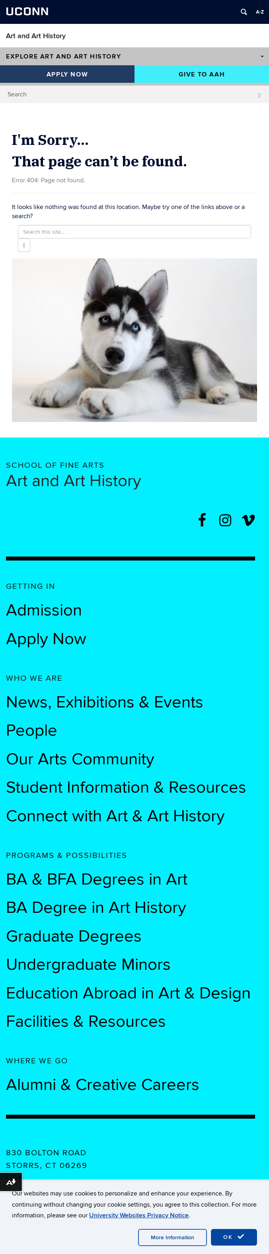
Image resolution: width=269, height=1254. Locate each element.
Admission (44, 610)
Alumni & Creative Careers (102, 1085)
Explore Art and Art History (63, 57)
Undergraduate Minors (88, 965)
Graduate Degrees (74, 936)
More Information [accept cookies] (172, 1237)
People (31, 730)
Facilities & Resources (86, 1021)
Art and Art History (36, 36)
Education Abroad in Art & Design (128, 993)
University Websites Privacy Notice (139, 1215)
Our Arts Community (80, 759)
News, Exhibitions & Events (104, 702)
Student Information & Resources (126, 787)
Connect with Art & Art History (115, 816)
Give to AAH (202, 74)
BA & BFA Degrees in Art (99, 879)
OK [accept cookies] (234, 1236)
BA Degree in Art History (96, 908)
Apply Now (67, 74)
